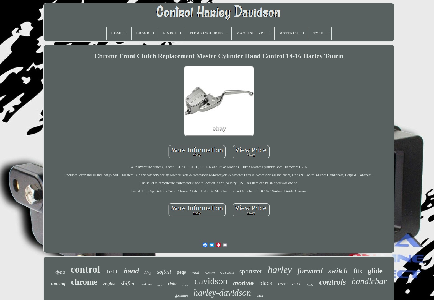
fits (357, 271)
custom (227, 272)
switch (338, 271)
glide (375, 271)
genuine (181, 295)
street (282, 284)
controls (332, 281)
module (243, 283)
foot (159, 284)
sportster (250, 271)
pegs (181, 272)
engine (109, 283)
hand (131, 271)
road (195, 272)
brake (310, 284)
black (265, 282)
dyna (60, 272)
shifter (128, 283)
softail (164, 272)
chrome (84, 281)
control (85, 269)
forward (310, 270)
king (148, 273)
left (111, 272)
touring (58, 283)
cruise (185, 284)
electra (210, 273)
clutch (296, 284)
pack (260, 296)
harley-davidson (222, 293)
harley (280, 270)
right (172, 283)
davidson (211, 281)
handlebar (369, 281)
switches (146, 284)
